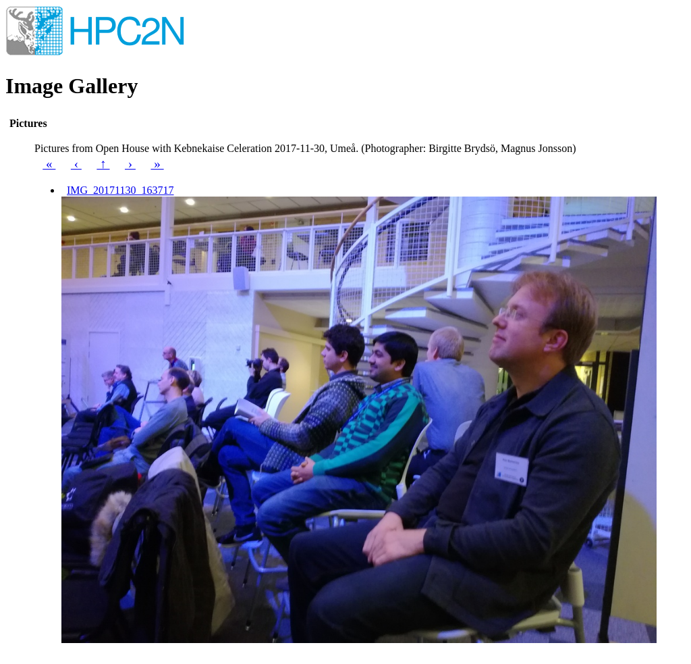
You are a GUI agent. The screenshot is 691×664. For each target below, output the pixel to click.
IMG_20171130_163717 (120, 190)
